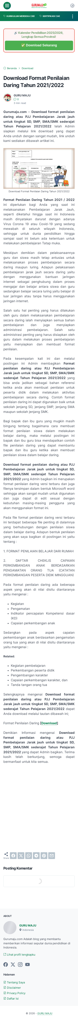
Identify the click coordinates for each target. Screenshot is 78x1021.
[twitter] (21, 855)
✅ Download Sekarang (39, 45)
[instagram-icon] (20, 964)
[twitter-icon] (13, 964)
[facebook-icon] (5, 964)
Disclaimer (12, 987)
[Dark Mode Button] (72, 5)
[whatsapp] (28, 855)
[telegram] (36, 855)
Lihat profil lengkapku (19, 954)
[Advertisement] (39, 808)
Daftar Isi (11, 998)
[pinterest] (44, 855)
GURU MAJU (27, 925)
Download (49, 723)
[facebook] (13, 855)
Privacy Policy (14, 993)
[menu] (7, 5)
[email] (51, 855)
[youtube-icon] (27, 964)
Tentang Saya (14, 982)
